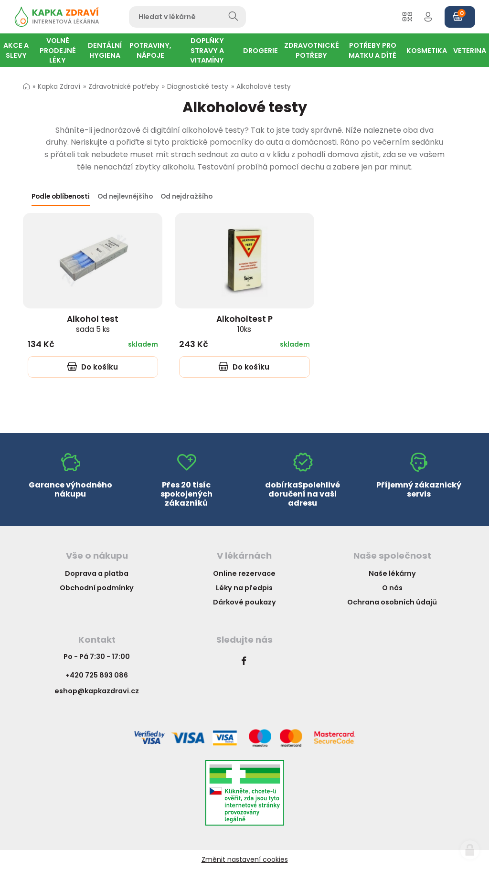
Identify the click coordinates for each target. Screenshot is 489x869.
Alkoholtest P (244, 323)
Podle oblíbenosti (61, 196)
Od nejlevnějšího (125, 196)
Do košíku (92, 367)
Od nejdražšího (186, 196)
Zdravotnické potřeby (123, 86)
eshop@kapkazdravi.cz (96, 691)
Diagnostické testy (197, 86)
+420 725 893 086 (96, 675)
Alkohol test (92, 323)
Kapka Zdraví (59, 86)
